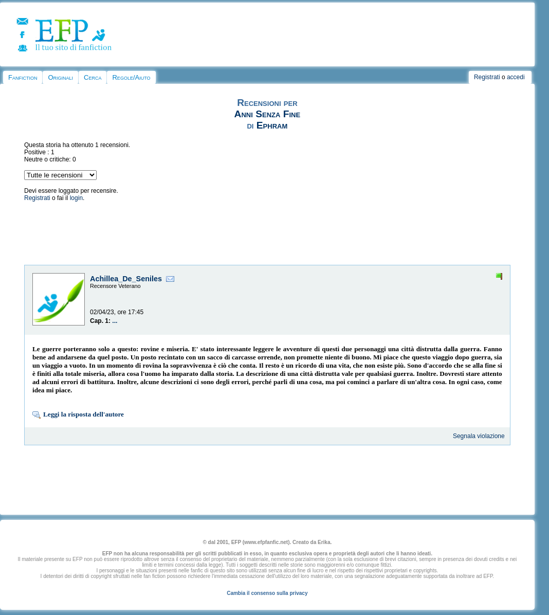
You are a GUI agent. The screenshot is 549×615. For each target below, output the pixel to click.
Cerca (92, 77)
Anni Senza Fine (267, 113)
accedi (516, 77)
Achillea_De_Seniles (126, 279)
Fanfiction (22, 77)
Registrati (487, 77)
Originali (60, 77)
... (114, 320)
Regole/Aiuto (131, 77)
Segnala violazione (479, 436)
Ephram (272, 125)
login (76, 198)
